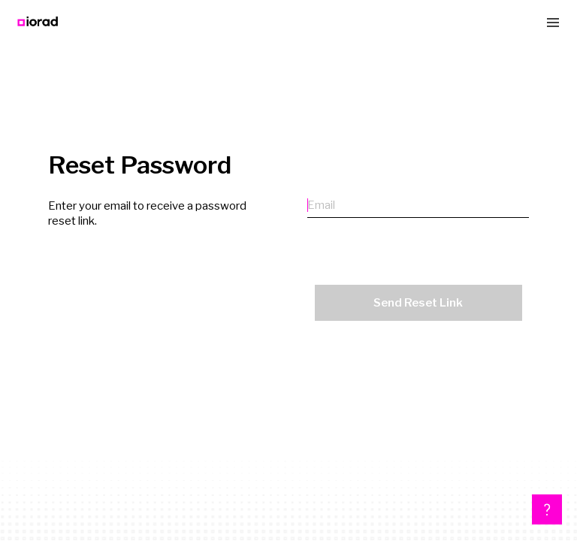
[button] (547, 509)
